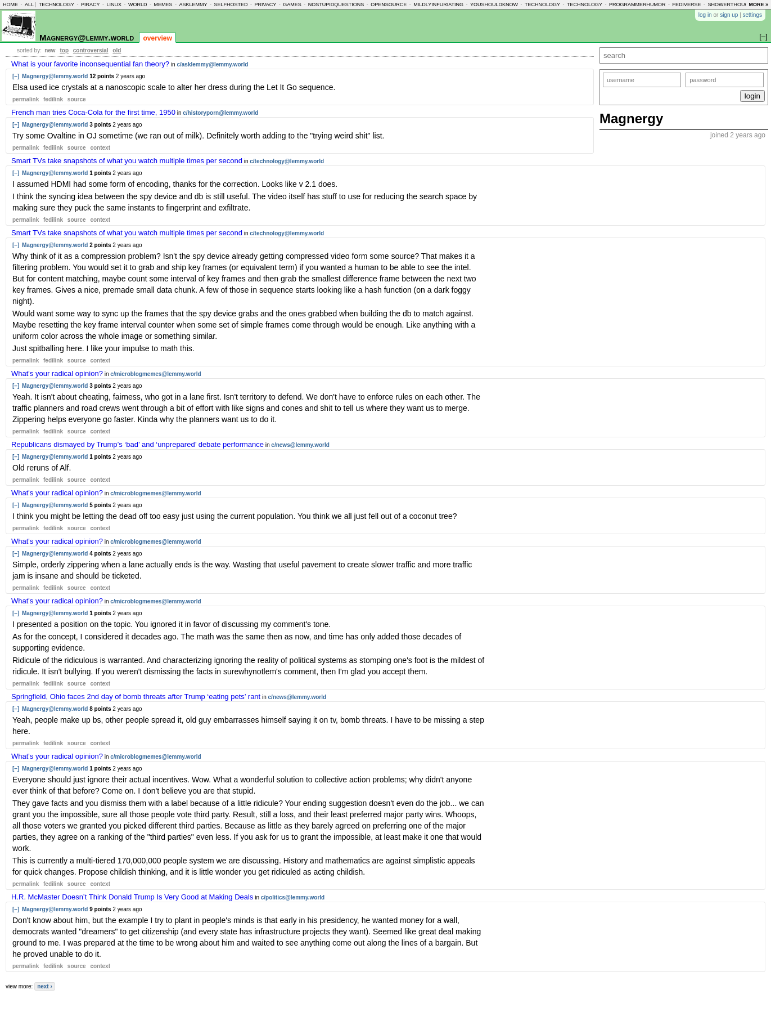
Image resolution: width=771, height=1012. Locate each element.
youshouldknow (494, 4)
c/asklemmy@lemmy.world (212, 64)
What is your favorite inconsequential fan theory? (90, 64)
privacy (265, 4)
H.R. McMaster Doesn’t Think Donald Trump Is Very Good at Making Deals (132, 897)
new (49, 50)
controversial (91, 50)
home (10, 4)
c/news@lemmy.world (300, 445)
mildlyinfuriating (438, 4)
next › (44, 986)
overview (157, 38)
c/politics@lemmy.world (292, 897)
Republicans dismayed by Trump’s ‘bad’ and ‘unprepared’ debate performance (137, 444)
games (292, 4)
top (64, 50)
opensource (389, 4)
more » (758, 4)
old (116, 50)
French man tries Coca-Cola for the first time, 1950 (93, 112)
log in (705, 15)
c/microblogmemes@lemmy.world (155, 374)
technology (56, 4)
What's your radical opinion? (57, 373)
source (76, 99)
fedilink (53, 99)
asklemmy (193, 4)
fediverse (687, 4)
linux (113, 4)
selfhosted (230, 4)
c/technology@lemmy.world (287, 161)
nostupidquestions (336, 4)
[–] (15, 76)
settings (752, 15)
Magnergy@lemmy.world (86, 37)
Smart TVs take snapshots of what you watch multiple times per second (126, 160)
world (137, 4)
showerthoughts (733, 4)
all (29, 4)
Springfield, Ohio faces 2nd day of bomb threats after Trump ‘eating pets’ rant (135, 696)
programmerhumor (637, 4)
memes (163, 4)
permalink (25, 99)
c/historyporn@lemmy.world (220, 113)
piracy (90, 4)
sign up (729, 15)
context (100, 148)
